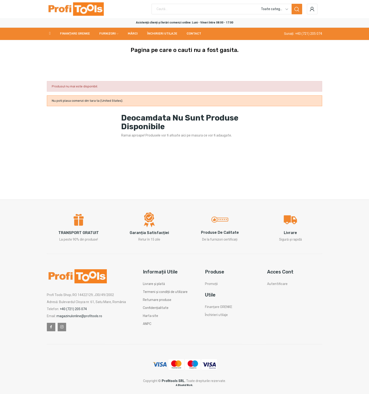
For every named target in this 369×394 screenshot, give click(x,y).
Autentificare (277, 284)
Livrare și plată (154, 284)
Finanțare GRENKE (218, 307)
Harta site (150, 316)
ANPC (147, 324)
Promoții (211, 284)
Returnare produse (157, 300)
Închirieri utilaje (216, 315)
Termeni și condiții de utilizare (165, 292)
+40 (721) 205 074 (308, 33)
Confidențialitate (155, 308)
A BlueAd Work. (184, 385)
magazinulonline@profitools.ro (79, 316)
